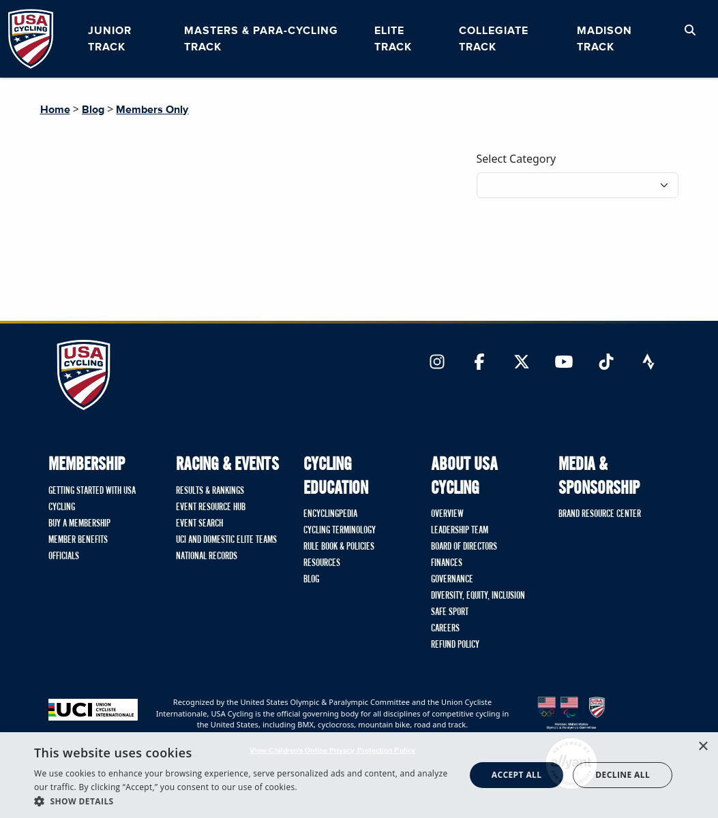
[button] (243, 801)
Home (55, 109)
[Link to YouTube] (564, 363)
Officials (63, 556)
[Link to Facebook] (479, 363)
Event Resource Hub (210, 507)
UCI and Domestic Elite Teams (226, 540)
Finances (446, 563)
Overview (447, 514)
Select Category (516, 158)
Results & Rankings (210, 491)
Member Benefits (78, 540)
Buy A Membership (79, 524)
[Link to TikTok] (606, 363)
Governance (452, 579)
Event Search (199, 524)
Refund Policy (455, 645)
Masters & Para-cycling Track (261, 38)
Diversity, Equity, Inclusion (478, 596)
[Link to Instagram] (437, 363)
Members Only (152, 109)
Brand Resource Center (599, 514)
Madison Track (604, 38)
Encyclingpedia (330, 514)
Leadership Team (459, 530)
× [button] (703, 747)
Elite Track (393, 38)
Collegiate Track (493, 38)
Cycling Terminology (339, 530)
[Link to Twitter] (521, 363)
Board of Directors (464, 547)
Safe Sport (449, 612)
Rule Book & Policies (338, 547)
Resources (321, 563)
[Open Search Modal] (690, 30)
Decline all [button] (622, 775)
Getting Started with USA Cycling (92, 499)
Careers (445, 628)
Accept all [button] (517, 775)
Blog (93, 109)
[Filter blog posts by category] (577, 185)
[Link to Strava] (648, 363)
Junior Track (110, 38)
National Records (206, 556)
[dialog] (359, 775)
